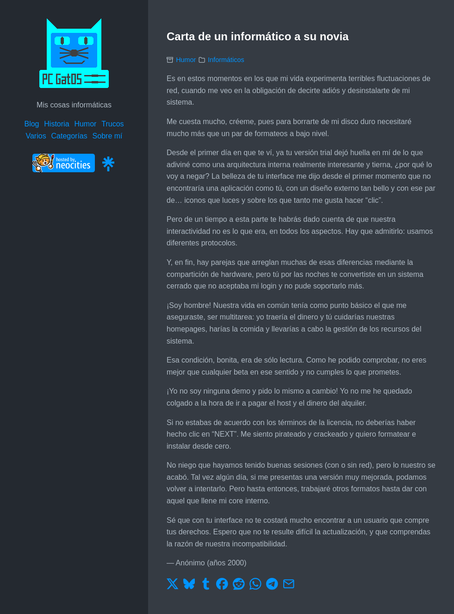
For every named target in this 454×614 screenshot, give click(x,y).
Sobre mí (108, 136)
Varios (35, 136)
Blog (31, 124)
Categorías (69, 136)
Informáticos (226, 59)
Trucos (112, 124)
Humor (85, 124)
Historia (56, 124)
